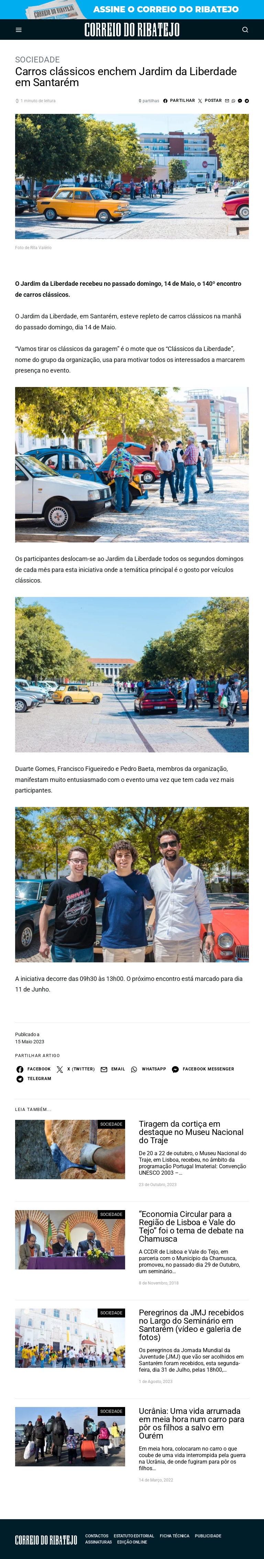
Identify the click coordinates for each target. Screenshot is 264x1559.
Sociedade (37, 60)
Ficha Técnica (174, 1536)
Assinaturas (98, 1542)
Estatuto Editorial (134, 1536)
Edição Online (132, 1542)
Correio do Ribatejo (113, 29)
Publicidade (208, 1536)
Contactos (96, 1536)
